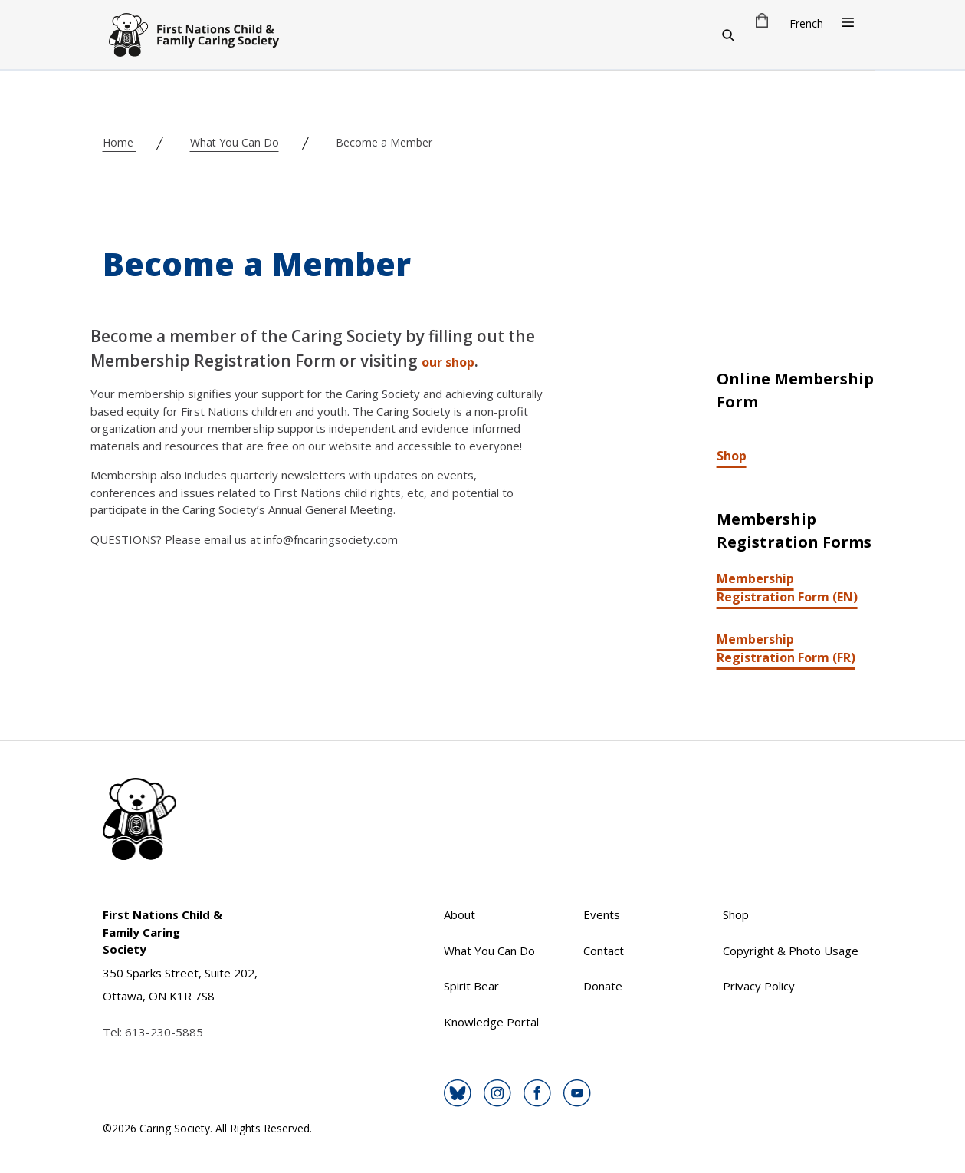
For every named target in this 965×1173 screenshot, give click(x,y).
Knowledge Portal (491, 1022)
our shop (448, 362)
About (459, 914)
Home (119, 142)
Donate (602, 985)
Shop (732, 455)
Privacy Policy (759, 985)
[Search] (728, 34)
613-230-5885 (164, 1032)
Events (601, 914)
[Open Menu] (847, 22)
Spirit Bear (471, 985)
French (806, 23)
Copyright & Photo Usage (790, 950)
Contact (603, 950)
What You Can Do (234, 142)
